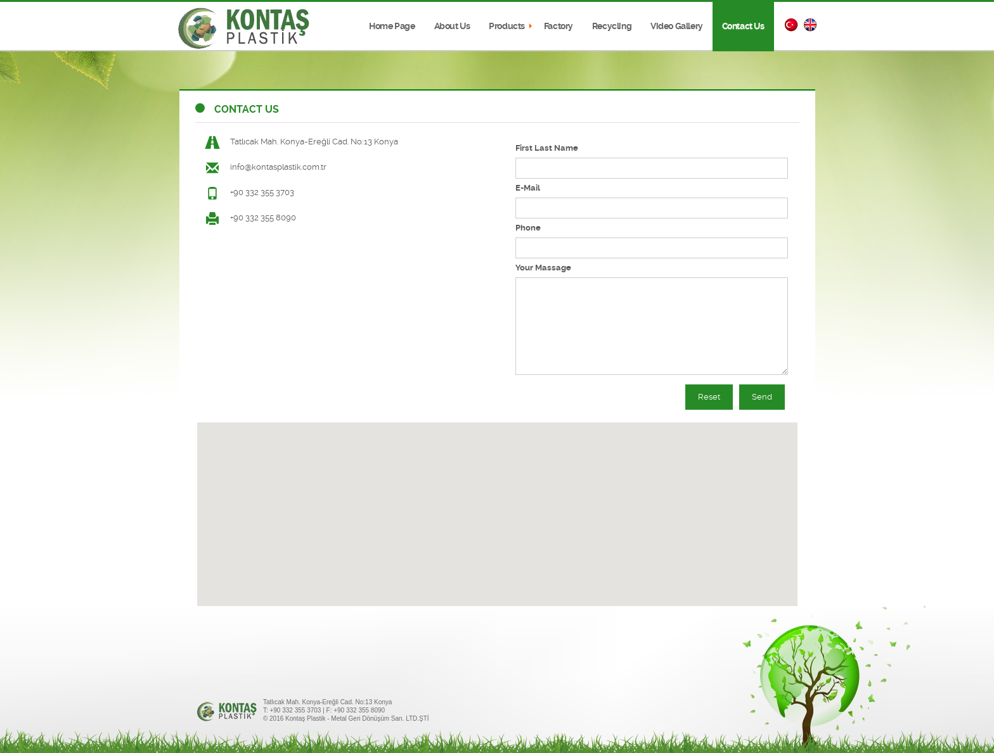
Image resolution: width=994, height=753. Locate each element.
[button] (497, 502)
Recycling (611, 26)
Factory (558, 26)
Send (762, 397)
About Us (452, 26)
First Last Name (546, 148)
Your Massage (543, 267)
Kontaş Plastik (244, 28)
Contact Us (743, 26)
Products (507, 26)
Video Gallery (676, 26)
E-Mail (527, 188)
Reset (709, 397)
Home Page (392, 26)
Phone (528, 227)
